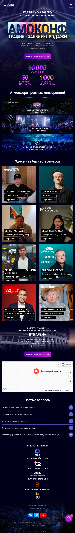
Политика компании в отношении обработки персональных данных (37, 523)
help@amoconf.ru (37, 506)
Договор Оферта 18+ (37, 525)
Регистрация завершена (37, 354)
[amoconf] (8, 5)
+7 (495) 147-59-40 (37, 508)
